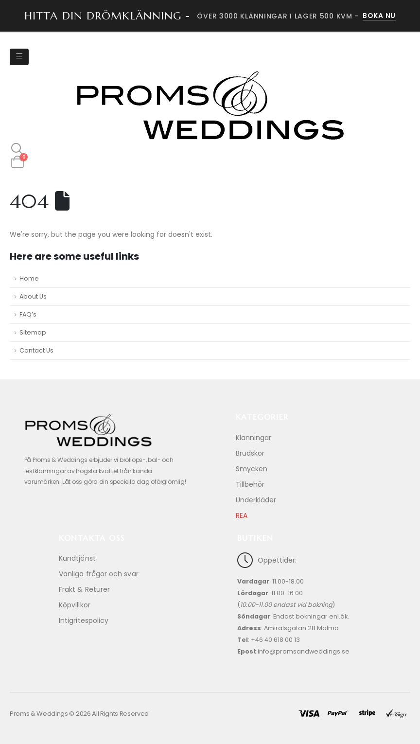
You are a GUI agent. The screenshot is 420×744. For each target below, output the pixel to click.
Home (29, 278)
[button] (17, 149)
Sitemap (32, 332)
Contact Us (36, 350)
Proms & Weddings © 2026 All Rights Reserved (79, 713)
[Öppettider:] (299, 609)
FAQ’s (27, 314)
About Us (33, 296)
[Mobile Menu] (19, 57)
